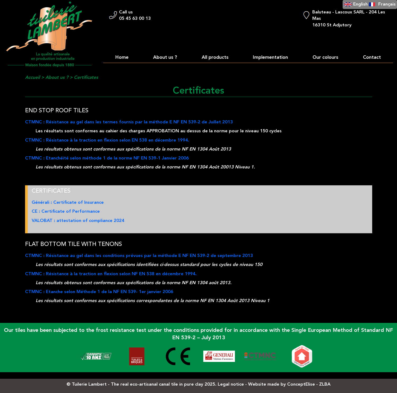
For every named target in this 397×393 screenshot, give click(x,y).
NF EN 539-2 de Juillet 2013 (203, 122)
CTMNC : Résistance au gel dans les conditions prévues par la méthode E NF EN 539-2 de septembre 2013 (139, 256)
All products (215, 57)
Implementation (270, 57)
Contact (372, 57)
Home (122, 57)
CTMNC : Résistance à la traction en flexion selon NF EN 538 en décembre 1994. (111, 274)
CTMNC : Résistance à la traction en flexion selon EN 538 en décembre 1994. (107, 140)
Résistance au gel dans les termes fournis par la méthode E (109, 122)
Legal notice (231, 384)
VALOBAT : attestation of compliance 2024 (78, 221)
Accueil (32, 77)
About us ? (165, 57)
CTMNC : (35, 122)
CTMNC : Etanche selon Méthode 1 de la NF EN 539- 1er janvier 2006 (99, 292)
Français (387, 4)
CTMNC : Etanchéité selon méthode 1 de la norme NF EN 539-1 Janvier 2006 (107, 158)
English (360, 4)
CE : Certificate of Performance (66, 211)
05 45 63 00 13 (135, 18)
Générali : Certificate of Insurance (68, 202)
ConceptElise (301, 384)
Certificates (86, 77)
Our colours (325, 57)
